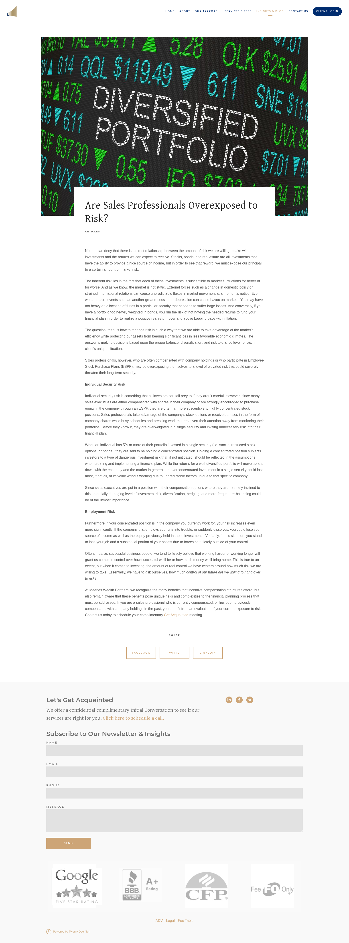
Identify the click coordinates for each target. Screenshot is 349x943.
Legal (170, 921)
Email (52, 764)
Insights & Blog (270, 11)
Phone (53, 785)
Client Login (327, 11)
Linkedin (208, 652)
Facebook (141, 652)
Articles (92, 231)
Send (68, 843)
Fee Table (185, 921)
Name (51, 742)
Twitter (174, 652)
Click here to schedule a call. (133, 718)
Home (170, 11)
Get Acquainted (176, 615)
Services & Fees (238, 11)
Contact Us (298, 11)
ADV (159, 921)
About (184, 11)
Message (55, 806)
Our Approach (207, 11)
